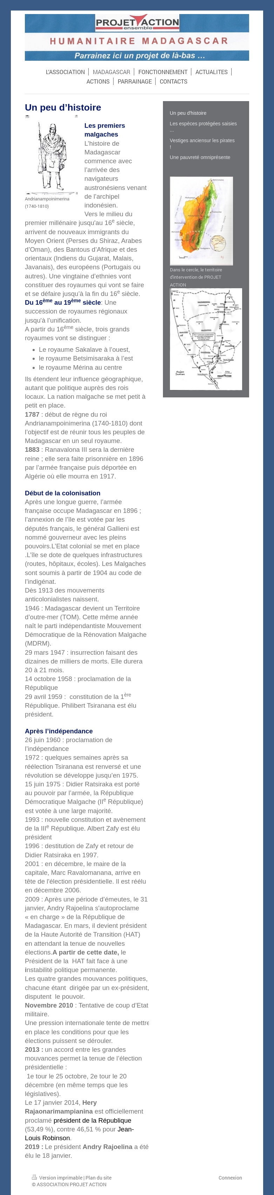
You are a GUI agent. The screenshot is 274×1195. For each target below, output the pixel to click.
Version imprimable (57, 1177)
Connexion (230, 1177)
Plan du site (98, 1177)
